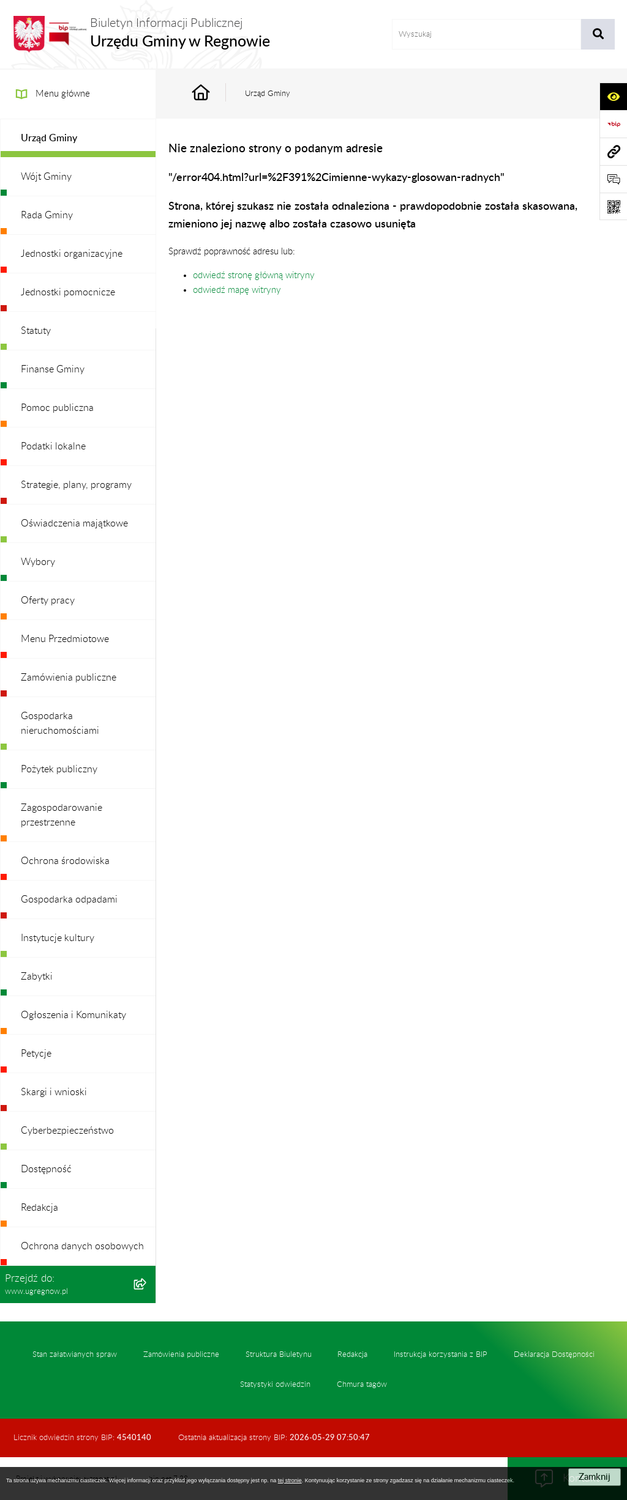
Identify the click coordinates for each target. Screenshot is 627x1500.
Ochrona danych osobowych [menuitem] (82, 1246)
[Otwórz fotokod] (613, 206)
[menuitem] (78, 138)
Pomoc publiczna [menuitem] (57, 408)
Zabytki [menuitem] (37, 976)
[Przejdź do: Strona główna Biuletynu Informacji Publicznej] (215, 94)
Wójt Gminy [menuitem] (46, 177)
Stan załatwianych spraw (74, 1354)
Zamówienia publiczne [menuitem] (68, 677)
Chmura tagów (362, 1384)
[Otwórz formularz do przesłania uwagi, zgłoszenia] (613, 179)
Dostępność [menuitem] (46, 1169)
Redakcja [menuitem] (39, 1208)
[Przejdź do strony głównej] (141, 34)
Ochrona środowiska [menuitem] (65, 861)
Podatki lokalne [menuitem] (53, 446)
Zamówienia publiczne (181, 1354)
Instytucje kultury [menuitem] (57, 938)
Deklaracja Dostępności (554, 1354)
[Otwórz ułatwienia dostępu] (613, 96)
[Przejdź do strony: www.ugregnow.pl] (613, 151)
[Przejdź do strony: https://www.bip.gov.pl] (613, 124)
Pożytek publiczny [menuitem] (59, 769)
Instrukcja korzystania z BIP (440, 1354)
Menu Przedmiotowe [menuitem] (65, 639)
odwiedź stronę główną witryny (254, 275)
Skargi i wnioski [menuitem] (54, 1092)
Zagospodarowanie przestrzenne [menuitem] (61, 815)
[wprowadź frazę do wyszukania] (487, 34)
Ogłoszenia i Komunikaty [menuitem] (73, 1015)
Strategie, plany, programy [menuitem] (76, 485)
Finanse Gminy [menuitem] (52, 369)
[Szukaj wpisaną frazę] (598, 34)
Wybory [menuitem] (38, 562)
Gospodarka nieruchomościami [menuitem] (60, 723)
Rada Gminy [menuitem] (47, 215)
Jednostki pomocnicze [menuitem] (68, 292)
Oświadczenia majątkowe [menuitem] (74, 523)
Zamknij (594, 1477)
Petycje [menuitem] (36, 1053)
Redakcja (352, 1354)
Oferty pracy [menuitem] (48, 600)
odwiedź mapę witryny (237, 290)
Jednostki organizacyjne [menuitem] (71, 254)
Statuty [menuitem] (36, 331)
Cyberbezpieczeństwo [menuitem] (67, 1131)
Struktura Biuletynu (279, 1354)
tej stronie (290, 1480)
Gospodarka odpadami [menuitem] (69, 899)
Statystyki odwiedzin (275, 1384)
